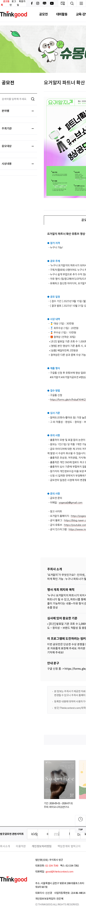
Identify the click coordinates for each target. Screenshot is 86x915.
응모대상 (18, 146)
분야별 (18, 110)
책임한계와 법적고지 (69, 846)
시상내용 (18, 163)
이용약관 (21, 846)
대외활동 (61, 14)
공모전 (43, 14)
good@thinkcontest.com (59, 871)
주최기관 (18, 128)
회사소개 (5, 846)
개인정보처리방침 (42, 846)
